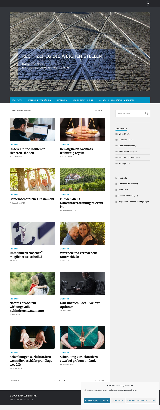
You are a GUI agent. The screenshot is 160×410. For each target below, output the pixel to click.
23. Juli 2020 (15, 263)
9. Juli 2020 (65, 263)
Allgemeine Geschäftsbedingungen (116, 100)
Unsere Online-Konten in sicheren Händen (29, 151)
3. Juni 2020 (15, 318)
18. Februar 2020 (67, 369)
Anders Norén (26, 405)
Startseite (17, 100)
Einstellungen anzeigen (141, 400)
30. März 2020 (16, 374)
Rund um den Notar (127, 157)
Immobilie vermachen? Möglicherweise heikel (28, 257)
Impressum (62, 100)
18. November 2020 (68, 212)
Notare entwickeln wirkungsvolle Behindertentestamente (28, 310)
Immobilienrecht (125, 151)
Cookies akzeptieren (96, 400)
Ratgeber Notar (28, 401)
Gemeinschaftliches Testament (25, 202)
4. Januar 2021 (66, 157)
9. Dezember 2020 (17, 208)
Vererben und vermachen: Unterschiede (80, 257)
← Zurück (16, 386)
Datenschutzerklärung (40, 100)
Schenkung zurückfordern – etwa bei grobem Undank (82, 363)
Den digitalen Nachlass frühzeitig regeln (78, 151)
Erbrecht (14, 145)
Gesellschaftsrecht (126, 145)
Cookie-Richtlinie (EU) (83, 100)
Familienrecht (124, 139)
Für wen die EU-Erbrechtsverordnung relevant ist (77, 204)
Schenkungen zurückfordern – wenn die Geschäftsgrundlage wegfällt (32, 365)
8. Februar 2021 (16, 157)
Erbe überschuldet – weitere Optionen (82, 308)
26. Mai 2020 (65, 314)
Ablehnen (117, 400)
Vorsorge (122, 163)
